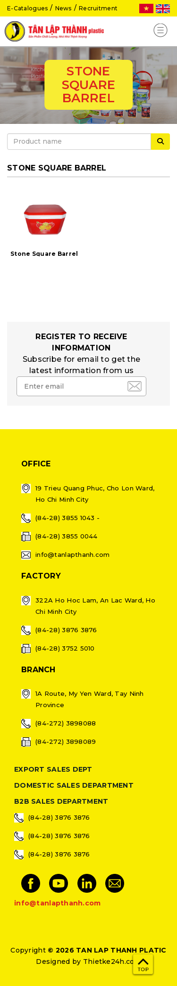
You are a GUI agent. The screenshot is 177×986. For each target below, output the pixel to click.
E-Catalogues (27, 8)
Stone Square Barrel (44, 253)
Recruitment (98, 8)
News (63, 8)
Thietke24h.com (112, 961)
